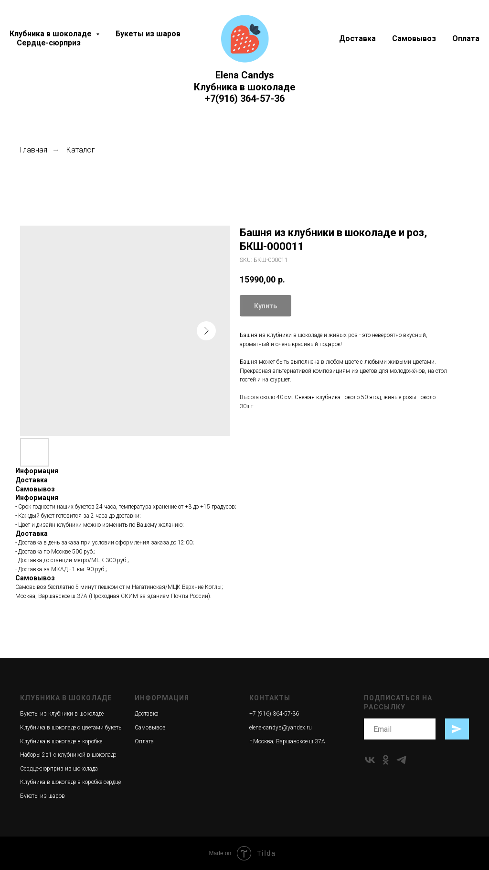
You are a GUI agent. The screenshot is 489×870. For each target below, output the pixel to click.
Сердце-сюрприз (49, 42)
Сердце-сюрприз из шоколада (59, 768)
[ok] (386, 760)
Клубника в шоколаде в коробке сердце (70, 782)
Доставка (357, 38)
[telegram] (401, 760)
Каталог (80, 149)
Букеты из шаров (148, 33)
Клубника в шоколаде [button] (52, 33)
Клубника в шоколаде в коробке (61, 741)
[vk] (370, 760)
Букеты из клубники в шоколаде (62, 713)
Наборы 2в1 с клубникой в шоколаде (68, 754)
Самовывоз (414, 38)
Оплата (465, 38)
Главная (33, 149)
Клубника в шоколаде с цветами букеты (71, 727)
